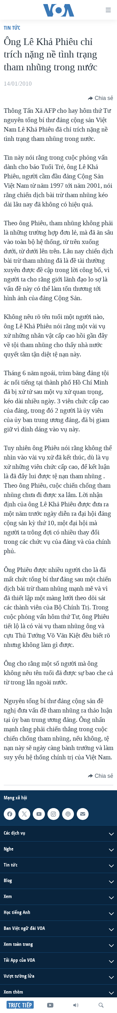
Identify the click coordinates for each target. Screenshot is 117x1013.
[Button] (100, 98)
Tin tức (12, 27)
